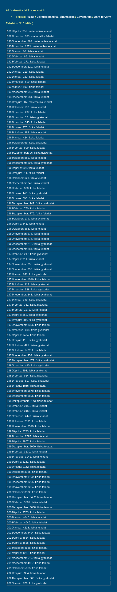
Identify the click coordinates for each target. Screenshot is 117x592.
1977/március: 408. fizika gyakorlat (28, 330)
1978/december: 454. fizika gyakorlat (29, 355)
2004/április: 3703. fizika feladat (26, 512)
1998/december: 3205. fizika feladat (28, 482)
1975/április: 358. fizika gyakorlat (27, 314)
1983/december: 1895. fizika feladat (28, 395)
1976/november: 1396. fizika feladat (28, 324)
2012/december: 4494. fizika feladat (28, 532)
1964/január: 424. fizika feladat (25, 137)
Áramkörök (67, 16)
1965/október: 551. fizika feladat (26, 157)
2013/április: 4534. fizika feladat (26, 537)
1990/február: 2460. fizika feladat (27, 411)
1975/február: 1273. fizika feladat (27, 309)
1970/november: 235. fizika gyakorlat (29, 264)
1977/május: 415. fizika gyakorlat (27, 340)
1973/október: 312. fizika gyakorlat (28, 284)
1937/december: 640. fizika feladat (28, 91)
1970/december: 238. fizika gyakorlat (29, 269)
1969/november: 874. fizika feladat (28, 233)
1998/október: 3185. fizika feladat (27, 471)
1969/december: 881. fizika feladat (28, 249)
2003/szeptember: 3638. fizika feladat (29, 507)
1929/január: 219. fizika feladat (25, 71)
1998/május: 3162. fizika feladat (26, 466)
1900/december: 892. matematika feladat (32, 41)
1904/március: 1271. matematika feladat (31, 46)
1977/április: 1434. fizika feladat (26, 335)
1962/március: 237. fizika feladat (26, 112)
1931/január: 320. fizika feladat (25, 76)
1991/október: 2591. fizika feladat (27, 421)
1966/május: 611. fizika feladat (25, 173)
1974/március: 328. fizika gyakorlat (28, 289)
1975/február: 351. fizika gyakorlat (27, 304)
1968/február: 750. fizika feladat (26, 208)
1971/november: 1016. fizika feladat (28, 279)
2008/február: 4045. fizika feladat (27, 522)
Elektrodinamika (47, 16)
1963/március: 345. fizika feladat (26, 122)
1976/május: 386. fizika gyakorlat (27, 319)
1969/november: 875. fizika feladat (28, 238)
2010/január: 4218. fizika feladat (26, 527)
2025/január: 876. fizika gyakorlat (27, 583)
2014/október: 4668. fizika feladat (27, 547)
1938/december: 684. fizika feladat (28, 97)
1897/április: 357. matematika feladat (29, 31)
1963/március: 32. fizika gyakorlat (27, 117)
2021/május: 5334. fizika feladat (26, 573)
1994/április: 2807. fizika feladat (26, 441)
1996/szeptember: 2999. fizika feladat (29, 446)
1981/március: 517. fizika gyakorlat (28, 380)
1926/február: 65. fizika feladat (25, 56)
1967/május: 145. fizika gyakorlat (27, 193)
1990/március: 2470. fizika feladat (27, 416)
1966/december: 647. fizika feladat (28, 183)
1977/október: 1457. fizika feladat (27, 350)
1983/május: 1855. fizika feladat (26, 385)
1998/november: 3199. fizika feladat (28, 476)
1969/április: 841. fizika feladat (25, 223)
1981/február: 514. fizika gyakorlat (27, 375)
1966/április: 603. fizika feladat (25, 167)
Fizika (30, 16)
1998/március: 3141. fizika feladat (27, 456)
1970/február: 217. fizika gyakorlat (27, 254)
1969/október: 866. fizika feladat (26, 228)
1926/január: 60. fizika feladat (25, 51)
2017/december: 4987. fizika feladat (28, 563)
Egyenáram (84, 16)
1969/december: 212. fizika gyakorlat (29, 243)
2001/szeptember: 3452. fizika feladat (29, 497)
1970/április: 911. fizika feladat (25, 259)
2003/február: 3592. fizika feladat (27, 502)
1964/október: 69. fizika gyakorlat (27, 142)
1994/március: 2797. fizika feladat (27, 436)
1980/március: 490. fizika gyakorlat (28, 365)
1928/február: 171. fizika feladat (26, 61)
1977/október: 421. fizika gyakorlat (28, 345)
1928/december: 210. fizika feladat (28, 66)
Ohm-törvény (102, 16)
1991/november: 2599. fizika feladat (28, 426)
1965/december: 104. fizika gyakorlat (29, 162)
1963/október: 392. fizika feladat (26, 132)
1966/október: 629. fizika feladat (26, 178)
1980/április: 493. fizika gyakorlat (27, 370)
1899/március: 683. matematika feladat (30, 36)
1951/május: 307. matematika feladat (29, 102)
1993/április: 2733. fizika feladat (26, 431)
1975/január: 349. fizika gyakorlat (27, 299)
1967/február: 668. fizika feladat (26, 188)
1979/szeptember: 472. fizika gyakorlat (30, 360)
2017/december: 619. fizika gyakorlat (29, 557)
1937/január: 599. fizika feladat (25, 86)
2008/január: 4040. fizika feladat (26, 517)
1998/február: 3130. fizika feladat (27, 451)
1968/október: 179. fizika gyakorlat (28, 218)
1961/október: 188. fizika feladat (26, 107)
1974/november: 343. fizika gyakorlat (29, 294)
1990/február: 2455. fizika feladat (27, 406)
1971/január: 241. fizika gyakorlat (27, 274)
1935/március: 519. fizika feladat (26, 81)
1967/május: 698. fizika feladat (25, 198)
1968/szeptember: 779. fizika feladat (29, 213)
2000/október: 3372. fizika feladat (27, 492)
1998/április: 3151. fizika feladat (26, 461)
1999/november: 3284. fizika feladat (28, 487)
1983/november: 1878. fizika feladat (28, 390)
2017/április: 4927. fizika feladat (26, 552)
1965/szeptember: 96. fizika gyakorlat (29, 152)
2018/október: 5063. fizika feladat (27, 568)
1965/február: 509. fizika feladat (26, 147)
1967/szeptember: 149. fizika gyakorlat (30, 203)
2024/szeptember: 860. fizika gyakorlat (30, 578)
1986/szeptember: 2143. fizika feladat (29, 400)
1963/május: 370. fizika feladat (25, 127)
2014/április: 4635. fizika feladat (26, 542)
